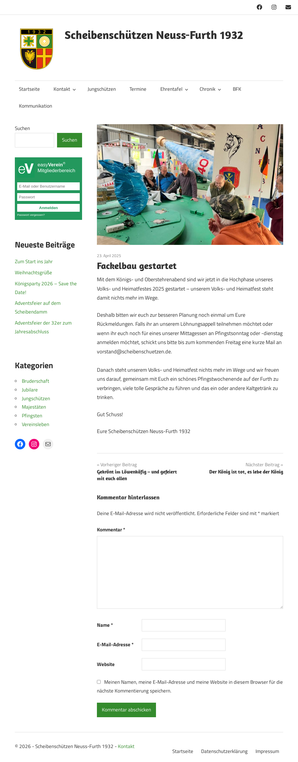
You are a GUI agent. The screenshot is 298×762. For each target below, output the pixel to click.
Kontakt (65, 89)
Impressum (267, 751)
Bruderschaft (35, 381)
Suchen (22, 128)
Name (105, 625)
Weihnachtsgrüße (33, 272)
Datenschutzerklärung (224, 751)
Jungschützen (102, 89)
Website (106, 664)
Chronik (210, 89)
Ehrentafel (174, 89)
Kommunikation (35, 106)
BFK (237, 89)
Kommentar (111, 529)
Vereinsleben (35, 424)
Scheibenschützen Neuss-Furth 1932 (154, 34)
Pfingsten (32, 415)
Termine (138, 89)
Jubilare (30, 390)
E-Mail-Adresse (115, 644)
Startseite (29, 89)
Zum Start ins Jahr (34, 261)
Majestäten (34, 407)
